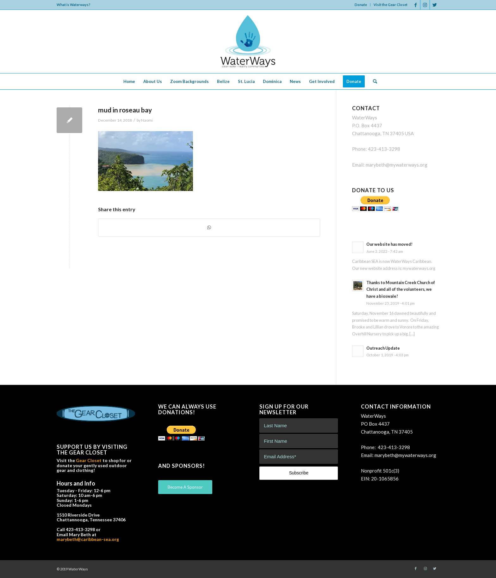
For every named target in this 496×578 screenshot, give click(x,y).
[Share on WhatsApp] (209, 227)
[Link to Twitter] (434, 5)
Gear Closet (89, 460)
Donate (361, 5)
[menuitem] (360, 4)
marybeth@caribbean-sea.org (88, 539)
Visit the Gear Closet (390, 5)
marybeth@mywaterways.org (396, 165)
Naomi (147, 120)
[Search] (373, 81)
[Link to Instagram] (425, 5)
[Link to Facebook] (415, 5)
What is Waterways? (73, 5)
